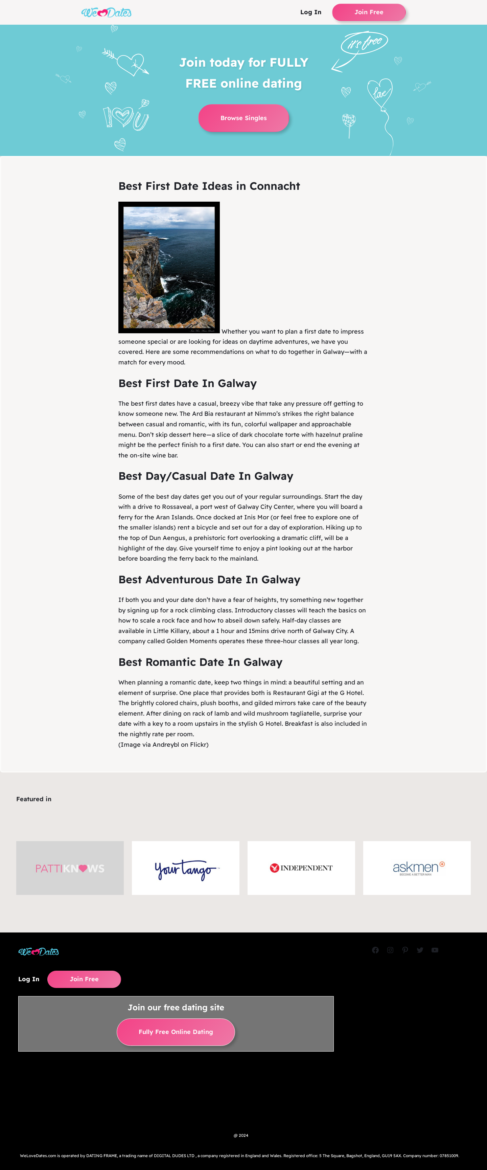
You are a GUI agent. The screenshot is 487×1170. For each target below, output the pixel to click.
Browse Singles (244, 118)
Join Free (369, 12)
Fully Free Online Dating (176, 1032)
